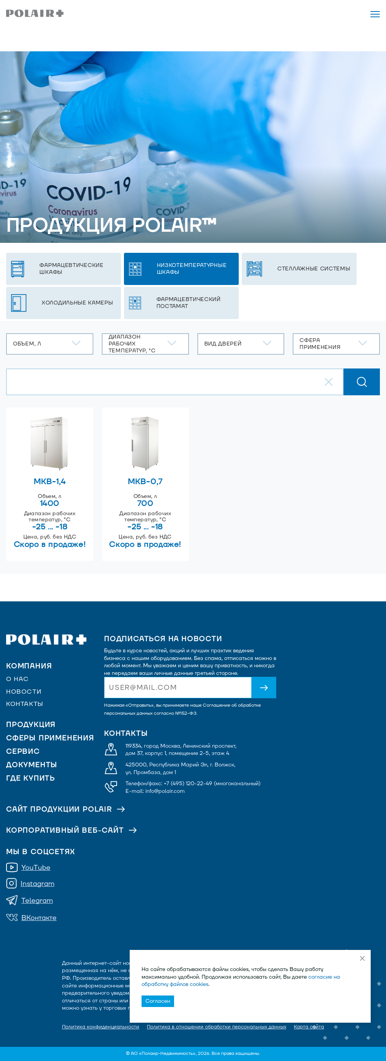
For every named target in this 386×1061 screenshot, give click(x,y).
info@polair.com (165, 791)
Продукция (30, 725)
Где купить (30, 778)
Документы (31, 765)
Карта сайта (309, 1026)
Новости (24, 692)
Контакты (25, 704)
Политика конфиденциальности (100, 1026)
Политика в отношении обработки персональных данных (216, 1026)
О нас (17, 679)
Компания (29, 666)
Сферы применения (50, 738)
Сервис (23, 751)
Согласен (157, 1001)
